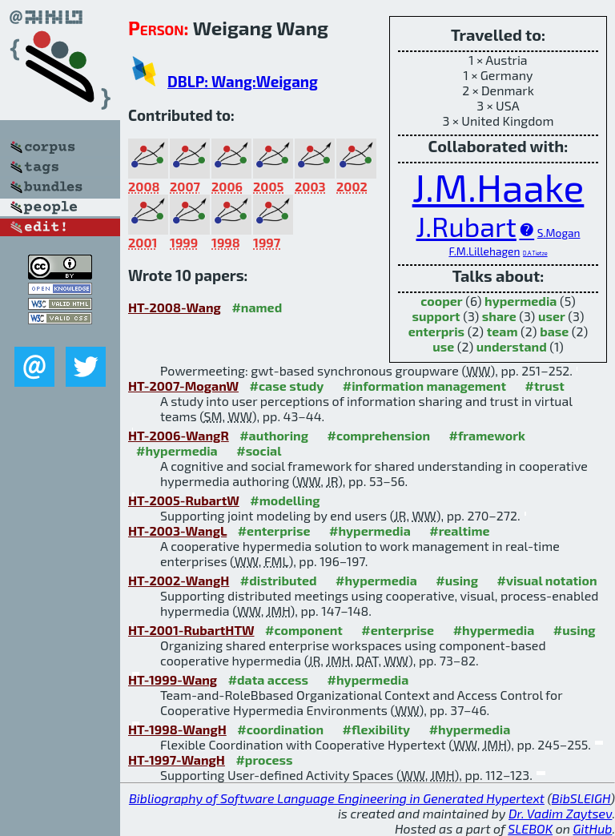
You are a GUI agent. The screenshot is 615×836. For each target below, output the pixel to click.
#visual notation (546, 580)
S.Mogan (559, 232)
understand (511, 346)
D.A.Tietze (535, 253)
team (502, 331)
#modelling (285, 500)
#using (457, 580)
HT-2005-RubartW (183, 500)
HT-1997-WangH (176, 759)
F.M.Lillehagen (484, 251)
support (436, 316)
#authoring (273, 435)
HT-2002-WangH (178, 580)
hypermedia (520, 300)
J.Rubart (466, 226)
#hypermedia (177, 450)
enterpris (436, 331)
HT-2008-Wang (174, 307)
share (499, 316)
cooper (441, 300)
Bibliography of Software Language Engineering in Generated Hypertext (337, 798)
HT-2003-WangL (177, 530)
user (551, 316)
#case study (287, 385)
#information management (424, 385)
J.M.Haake (498, 186)
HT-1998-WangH (177, 729)
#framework (486, 435)
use (443, 346)
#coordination (280, 729)
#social (258, 450)
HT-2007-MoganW (183, 385)
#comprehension (378, 435)
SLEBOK (530, 828)
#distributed (278, 580)
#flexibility (377, 729)
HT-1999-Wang (172, 679)
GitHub (593, 828)
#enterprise (274, 530)
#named (256, 307)
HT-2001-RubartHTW (191, 629)
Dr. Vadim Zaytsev (560, 813)
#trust (545, 385)
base (554, 331)
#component (304, 629)
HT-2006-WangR (178, 435)
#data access (268, 679)
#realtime (459, 530)
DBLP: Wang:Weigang (242, 81)
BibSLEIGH (581, 798)
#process (263, 759)
